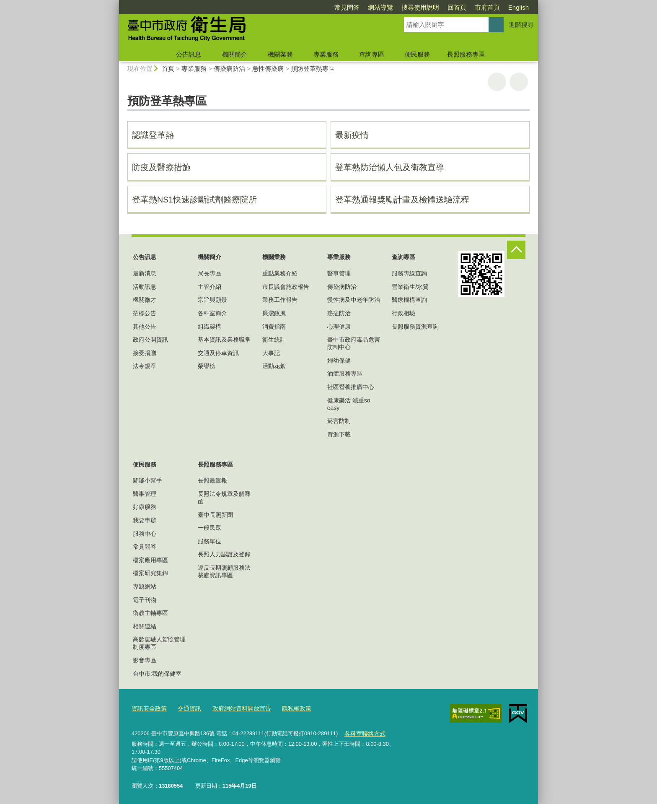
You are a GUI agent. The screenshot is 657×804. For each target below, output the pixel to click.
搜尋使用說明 (420, 7)
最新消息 (144, 273)
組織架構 (209, 326)
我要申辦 (144, 520)
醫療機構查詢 (409, 299)
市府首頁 (487, 7)
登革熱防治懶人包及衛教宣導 (389, 167)
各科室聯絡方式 (363, 732)
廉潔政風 (274, 313)
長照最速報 (212, 480)
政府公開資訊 (150, 339)
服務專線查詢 (409, 273)
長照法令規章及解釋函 (224, 497)
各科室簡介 (212, 313)
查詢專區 (371, 54)
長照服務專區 (466, 54)
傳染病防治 (229, 68)
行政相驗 (403, 313)
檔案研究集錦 (150, 573)
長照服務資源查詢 (415, 326)
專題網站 (144, 586)
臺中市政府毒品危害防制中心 (353, 343)
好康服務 (144, 506)
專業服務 (326, 54)
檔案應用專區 (150, 560)
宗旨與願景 (212, 299)
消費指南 (274, 326)
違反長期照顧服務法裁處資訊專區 (224, 571)
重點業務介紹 (279, 273)
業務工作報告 (279, 299)
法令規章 (144, 366)
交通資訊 (186, 708)
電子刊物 (144, 600)
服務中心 (144, 533)
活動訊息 (144, 286)
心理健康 (339, 326)
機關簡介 (234, 54)
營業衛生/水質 (410, 286)
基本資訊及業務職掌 (224, 339)
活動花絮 (274, 366)
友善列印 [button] (497, 82)
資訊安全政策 (148, 708)
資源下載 (339, 434)
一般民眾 (209, 527)
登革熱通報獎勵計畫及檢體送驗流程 (402, 199)
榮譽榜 (206, 366)
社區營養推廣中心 (350, 387)
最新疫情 (352, 135)
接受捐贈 (144, 353)
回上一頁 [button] (519, 82)
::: (115, 3)
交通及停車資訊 (218, 353)
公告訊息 (188, 54)
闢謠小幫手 (147, 480)
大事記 (271, 353)
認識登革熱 (153, 135)
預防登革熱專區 (313, 68)
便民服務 (417, 54)
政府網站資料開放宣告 (235, 708)
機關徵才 (144, 299)
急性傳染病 (268, 68)
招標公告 (144, 313)
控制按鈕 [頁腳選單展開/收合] (516, 250)
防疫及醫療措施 (161, 167)
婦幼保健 (339, 360)
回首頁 (456, 7)
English (518, 7)
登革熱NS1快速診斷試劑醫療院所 (194, 199)
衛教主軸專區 (150, 612)
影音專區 (144, 660)
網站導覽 (380, 7)
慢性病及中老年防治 (353, 299)
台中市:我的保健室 (157, 673)
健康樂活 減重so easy (348, 404)
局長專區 (209, 273)
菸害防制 (339, 421)
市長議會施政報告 (285, 286)
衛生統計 (274, 339)
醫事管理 (339, 273)
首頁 (168, 68)
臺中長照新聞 (215, 514)
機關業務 (280, 54)
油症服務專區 (344, 373)
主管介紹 (209, 286)
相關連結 (144, 626)
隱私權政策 (287, 708)
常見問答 (347, 7)
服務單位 (209, 541)
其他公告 (144, 326)
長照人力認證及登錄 (224, 554)
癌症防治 (339, 313)
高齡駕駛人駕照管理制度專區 (159, 643)
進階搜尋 (521, 24)
